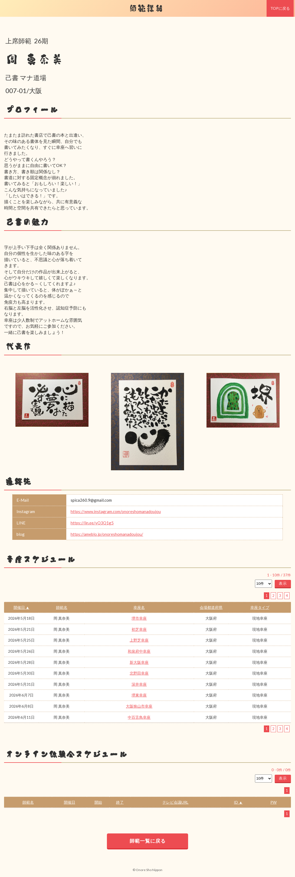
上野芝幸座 (139, 640)
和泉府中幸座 (139, 651)
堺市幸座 (139, 618)
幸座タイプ (259, 607)
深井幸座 (139, 684)
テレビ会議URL (175, 802)
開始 (98, 802)
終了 (120, 802)
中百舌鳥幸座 (139, 717)
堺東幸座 (139, 695)
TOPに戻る (280, 8)
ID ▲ (238, 802)
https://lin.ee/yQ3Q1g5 (92, 522)
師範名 (61, 607)
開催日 (69, 802)
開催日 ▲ (22, 607)
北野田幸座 (139, 673)
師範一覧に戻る (148, 841)
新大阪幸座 (139, 662)
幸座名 (139, 607)
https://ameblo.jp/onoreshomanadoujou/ (107, 534)
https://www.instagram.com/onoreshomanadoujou (116, 511)
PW (273, 802)
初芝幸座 (139, 629)
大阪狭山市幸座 (139, 706)
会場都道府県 (211, 607)
